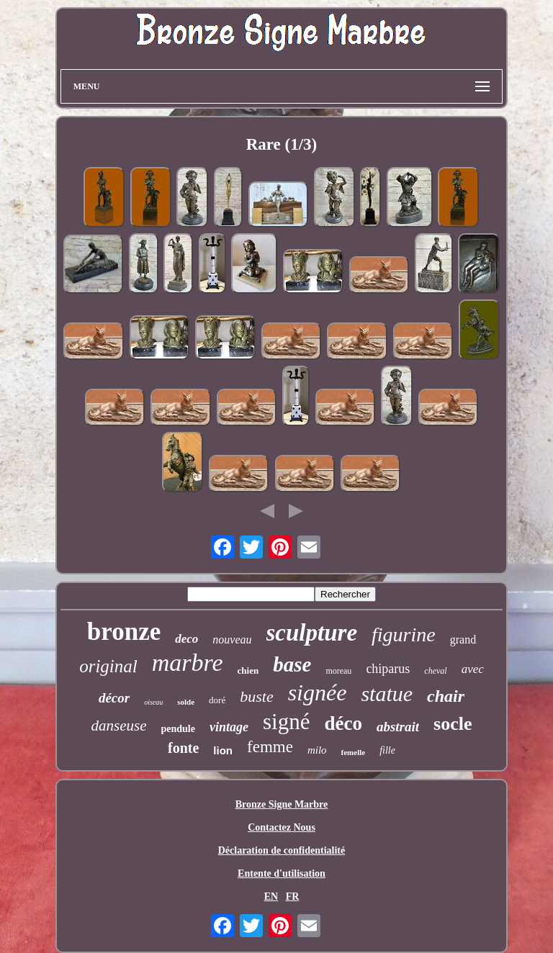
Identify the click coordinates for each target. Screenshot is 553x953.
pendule (178, 728)
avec (473, 669)
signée (317, 692)
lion (223, 750)
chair (445, 696)
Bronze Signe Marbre (281, 804)
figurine (404, 634)
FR (293, 896)
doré (217, 700)
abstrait (398, 726)
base (292, 664)
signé (286, 721)
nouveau (231, 639)
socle (452, 723)
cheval (435, 671)
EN (271, 896)
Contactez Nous (281, 827)
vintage (229, 727)
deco (186, 639)
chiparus (388, 668)
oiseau (153, 702)
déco (342, 723)
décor (114, 697)
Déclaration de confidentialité (282, 850)
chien (248, 670)
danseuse (119, 725)
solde (185, 701)
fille (387, 750)
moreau (338, 671)
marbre (187, 662)
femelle (353, 752)
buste (256, 696)
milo (317, 750)
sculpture (312, 633)
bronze (124, 632)
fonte (183, 748)
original (108, 666)
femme (270, 747)
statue (387, 693)
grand (463, 639)
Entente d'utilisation (281, 873)
